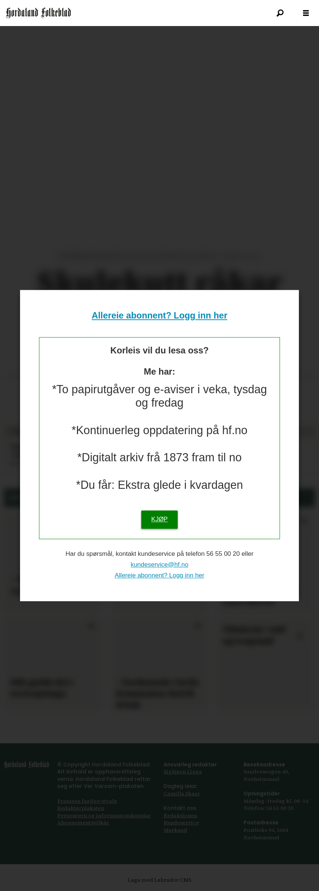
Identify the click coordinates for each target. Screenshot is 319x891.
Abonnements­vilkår (83, 822)
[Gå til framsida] (38, 13)
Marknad (175, 830)
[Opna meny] (306, 13)
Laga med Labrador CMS (159, 880)
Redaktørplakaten (80, 808)
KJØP (159, 519)
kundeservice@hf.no (159, 564)
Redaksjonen (180, 815)
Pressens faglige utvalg (87, 801)
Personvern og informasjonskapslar (104, 815)
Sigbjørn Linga (183, 771)
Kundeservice (181, 822)
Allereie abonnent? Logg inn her (160, 316)
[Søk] (280, 13)
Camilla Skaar (182, 793)
